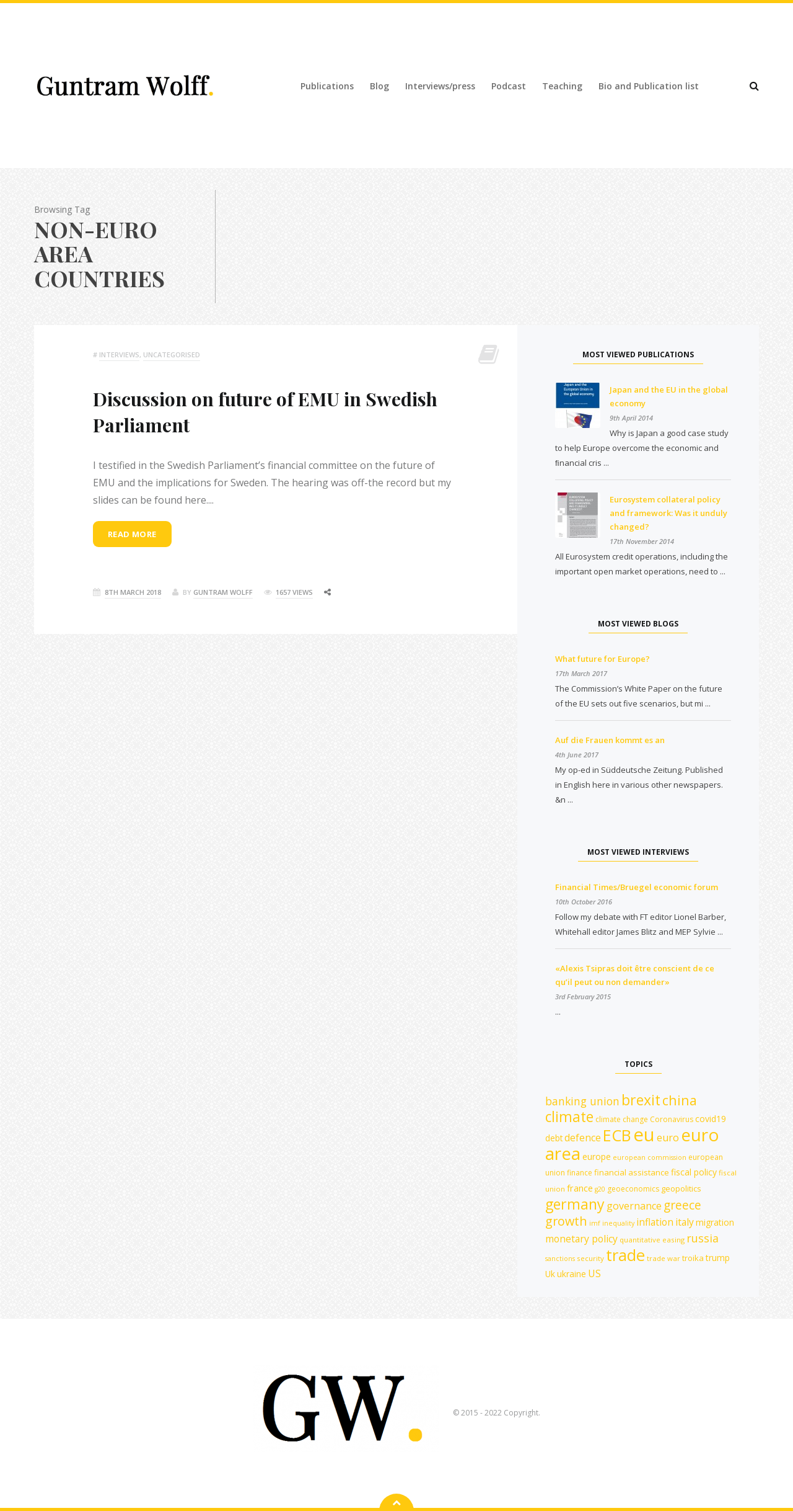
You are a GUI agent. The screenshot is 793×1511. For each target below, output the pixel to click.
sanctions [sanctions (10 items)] (560, 1258)
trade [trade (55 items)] (625, 1254)
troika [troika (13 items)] (693, 1258)
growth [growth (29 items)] (566, 1221)
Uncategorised (171, 354)
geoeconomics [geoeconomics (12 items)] (633, 1188)
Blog (379, 86)
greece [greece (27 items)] (682, 1205)
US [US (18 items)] (594, 1273)
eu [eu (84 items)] (644, 1134)
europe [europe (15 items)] (596, 1156)
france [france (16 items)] (580, 1188)
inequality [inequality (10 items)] (618, 1223)
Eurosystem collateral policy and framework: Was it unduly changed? (668, 513)
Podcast (508, 86)
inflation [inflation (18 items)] (654, 1222)
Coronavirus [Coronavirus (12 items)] (671, 1119)
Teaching (562, 86)
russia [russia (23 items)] (702, 1238)
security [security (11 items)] (590, 1258)
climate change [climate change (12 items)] (621, 1119)
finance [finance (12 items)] (579, 1172)
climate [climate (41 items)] (569, 1116)
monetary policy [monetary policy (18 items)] (581, 1239)
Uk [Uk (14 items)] (550, 1274)
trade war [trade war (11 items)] (663, 1258)
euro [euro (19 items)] (668, 1137)
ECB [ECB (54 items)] (617, 1135)
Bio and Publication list (648, 86)
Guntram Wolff (223, 592)
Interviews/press (440, 86)
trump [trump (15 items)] (718, 1258)
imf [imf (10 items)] (594, 1223)
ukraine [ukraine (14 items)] (571, 1274)
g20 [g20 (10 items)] (600, 1189)
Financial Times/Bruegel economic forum (636, 887)
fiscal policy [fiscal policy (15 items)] (694, 1172)
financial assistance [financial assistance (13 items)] (631, 1172)
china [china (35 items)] (679, 1100)
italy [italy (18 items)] (684, 1222)
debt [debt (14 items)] (554, 1138)
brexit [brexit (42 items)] (640, 1100)
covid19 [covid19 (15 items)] (710, 1119)
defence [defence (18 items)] (582, 1137)
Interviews (119, 354)
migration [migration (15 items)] (715, 1222)
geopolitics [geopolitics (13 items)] (681, 1188)
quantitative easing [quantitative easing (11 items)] (652, 1239)
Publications (327, 86)
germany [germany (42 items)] (575, 1204)
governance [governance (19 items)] (634, 1206)
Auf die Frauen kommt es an (610, 740)
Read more (132, 534)
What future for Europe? (602, 658)
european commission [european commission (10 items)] (649, 1157)
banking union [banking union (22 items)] (582, 1101)
